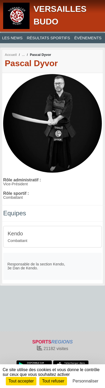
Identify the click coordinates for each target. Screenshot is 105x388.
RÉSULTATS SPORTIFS (48, 38)
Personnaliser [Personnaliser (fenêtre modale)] (85, 381)
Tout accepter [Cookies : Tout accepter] (21, 381)
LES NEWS (12, 38)
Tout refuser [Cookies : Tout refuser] (53, 381)
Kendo (15, 233)
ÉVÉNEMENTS (87, 38)
